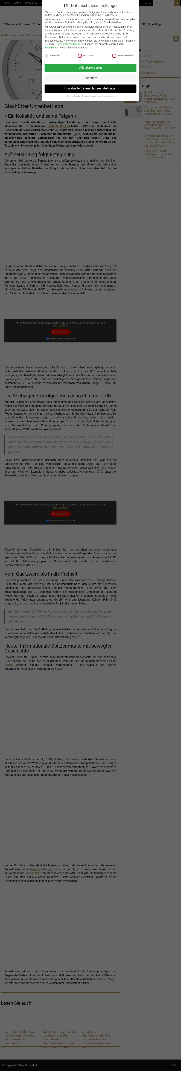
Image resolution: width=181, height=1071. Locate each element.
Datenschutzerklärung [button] (92, 95)
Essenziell (52, 54)
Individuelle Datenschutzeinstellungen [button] (90, 87)
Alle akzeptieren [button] (90, 66)
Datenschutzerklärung (68, 42)
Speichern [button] (90, 76)
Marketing (86, 54)
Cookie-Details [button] (73, 95)
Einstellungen (52, 46)
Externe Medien (123, 54)
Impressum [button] (109, 95)
